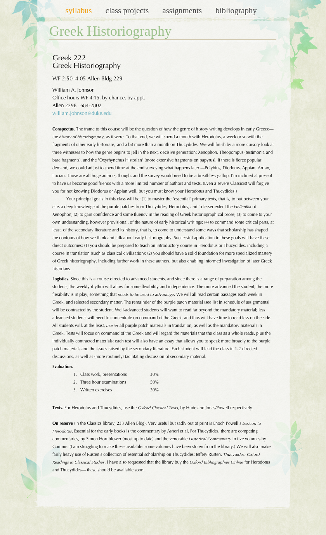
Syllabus (79, 10)
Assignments (183, 10)
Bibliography (236, 10)
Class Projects (128, 10)
